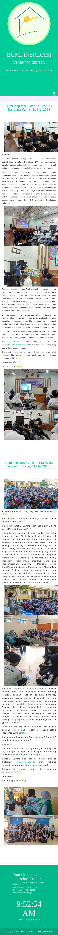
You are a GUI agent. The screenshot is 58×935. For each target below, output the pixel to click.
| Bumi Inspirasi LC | (28, 931)
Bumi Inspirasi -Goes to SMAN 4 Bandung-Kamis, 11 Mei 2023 (29, 107)
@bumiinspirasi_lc (19, 345)
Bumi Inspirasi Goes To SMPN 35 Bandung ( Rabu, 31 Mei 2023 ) (29, 464)
